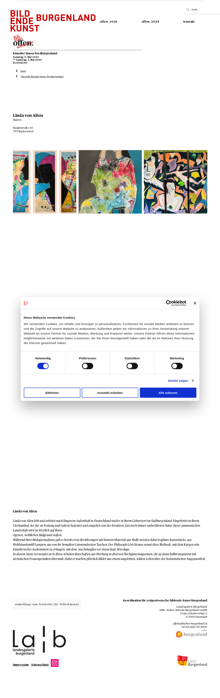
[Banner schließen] (195, 303)
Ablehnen (52, 392)
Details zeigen (178, 380)
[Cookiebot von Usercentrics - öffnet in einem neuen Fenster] (169, 303)
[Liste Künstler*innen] (17, 71)
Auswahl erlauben (110, 392)
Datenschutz (40, 664)
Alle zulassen (168, 392)
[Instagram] (55, 663)
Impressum (21, 664)
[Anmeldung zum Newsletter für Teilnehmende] (47, 604)
